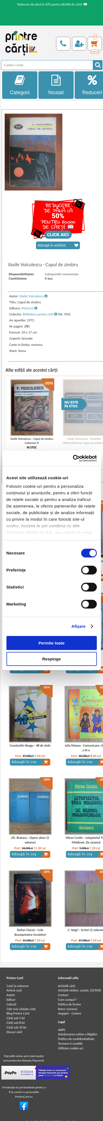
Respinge (51, 659)
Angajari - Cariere (69, 1013)
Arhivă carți (14, 990)
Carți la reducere (18, 986)
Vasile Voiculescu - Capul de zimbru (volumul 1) (31, 441)
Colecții (11, 1004)
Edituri (11, 1000)
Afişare (78, 626)
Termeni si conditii (70, 1044)
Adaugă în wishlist (58, 245)
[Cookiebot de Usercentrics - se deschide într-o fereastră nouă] (73, 458)
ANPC (61, 1030)
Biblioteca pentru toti (40, 314)
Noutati (56, 85)
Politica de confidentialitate (76, 1039)
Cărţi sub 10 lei (16, 1027)
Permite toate (51, 643)
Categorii (19, 85)
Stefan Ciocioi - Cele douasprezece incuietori (30, 932)
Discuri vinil (14, 1032)
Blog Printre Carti (18, 1013)
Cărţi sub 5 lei (16, 1018)
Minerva (29, 308)
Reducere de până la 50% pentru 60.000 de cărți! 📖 (52, 4)
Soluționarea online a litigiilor (77, 1034)
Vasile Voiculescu (33, 296)
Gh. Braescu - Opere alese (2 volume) (30, 840)
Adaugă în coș (30, 762)
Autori (11, 995)
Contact (63, 995)
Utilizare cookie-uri (70, 1048)
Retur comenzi (67, 1009)
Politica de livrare (69, 1004)
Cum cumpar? (67, 1000)
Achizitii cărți (66, 986)
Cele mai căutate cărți (21, 1009)
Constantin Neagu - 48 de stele (30, 745)
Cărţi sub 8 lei (16, 1023)
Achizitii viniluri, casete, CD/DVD (79, 990)
